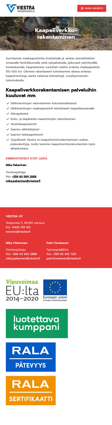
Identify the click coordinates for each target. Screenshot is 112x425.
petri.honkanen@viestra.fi (64, 258)
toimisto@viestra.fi (18, 232)
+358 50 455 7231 (64, 254)
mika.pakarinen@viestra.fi (23, 181)
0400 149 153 (21, 227)
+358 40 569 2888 (24, 177)
